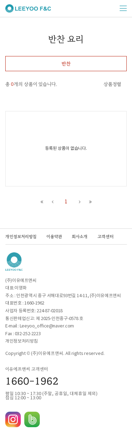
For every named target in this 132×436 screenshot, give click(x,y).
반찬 (66, 64)
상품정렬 (112, 84)
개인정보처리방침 (21, 236)
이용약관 (54, 236)
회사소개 (80, 236)
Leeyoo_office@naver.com (47, 326)
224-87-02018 (50, 310)
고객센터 (106, 236)
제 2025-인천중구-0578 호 (59, 318)
